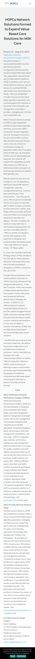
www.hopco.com (10, 500)
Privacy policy (21, 656)
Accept (13, 656)
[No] (33, 653)
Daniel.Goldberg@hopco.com (15, 642)
